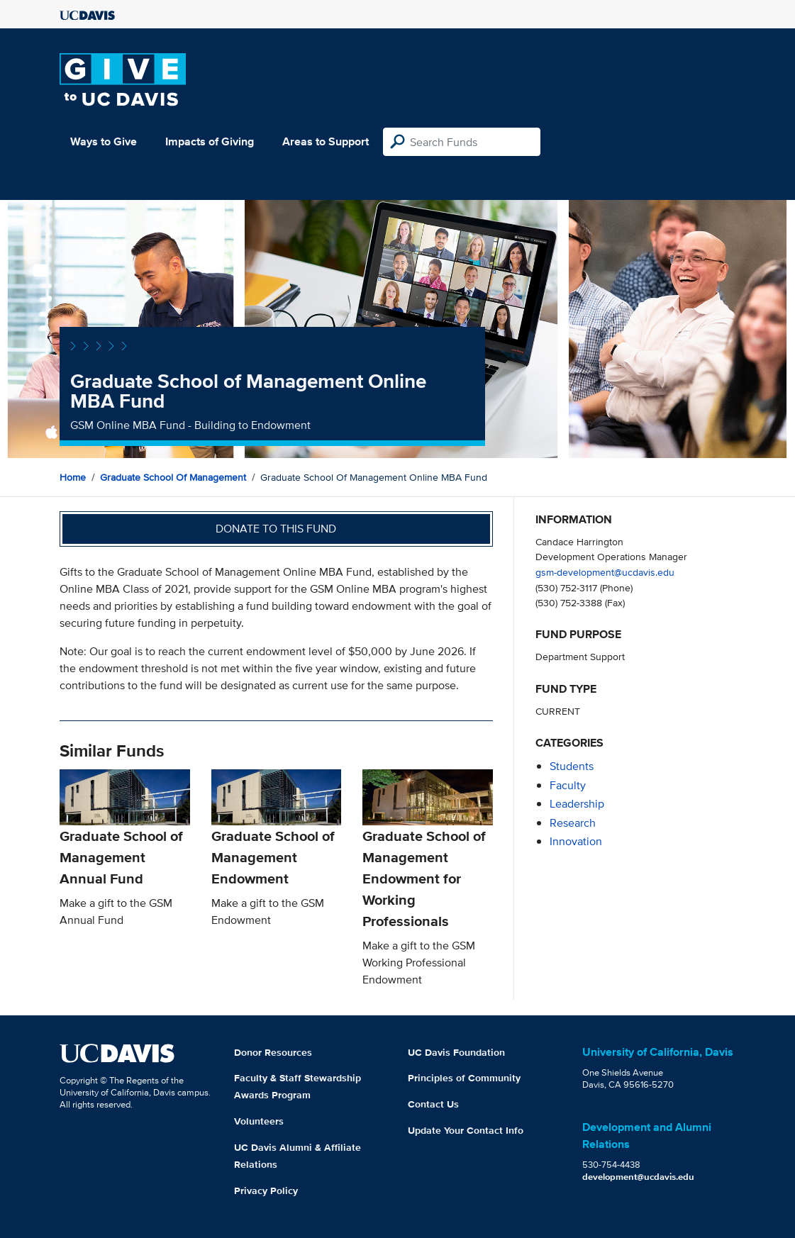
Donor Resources (273, 1052)
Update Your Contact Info (465, 1130)
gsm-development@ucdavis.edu (604, 571)
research (573, 823)
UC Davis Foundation (456, 1052)
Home (73, 477)
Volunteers (259, 1121)
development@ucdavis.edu (638, 1176)
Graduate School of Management (173, 477)
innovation (576, 841)
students (572, 766)
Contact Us (433, 1104)
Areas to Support (325, 141)
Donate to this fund (276, 528)
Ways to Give (103, 141)
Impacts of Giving (209, 141)
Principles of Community (464, 1078)
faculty (568, 785)
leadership (577, 804)
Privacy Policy (266, 1190)
